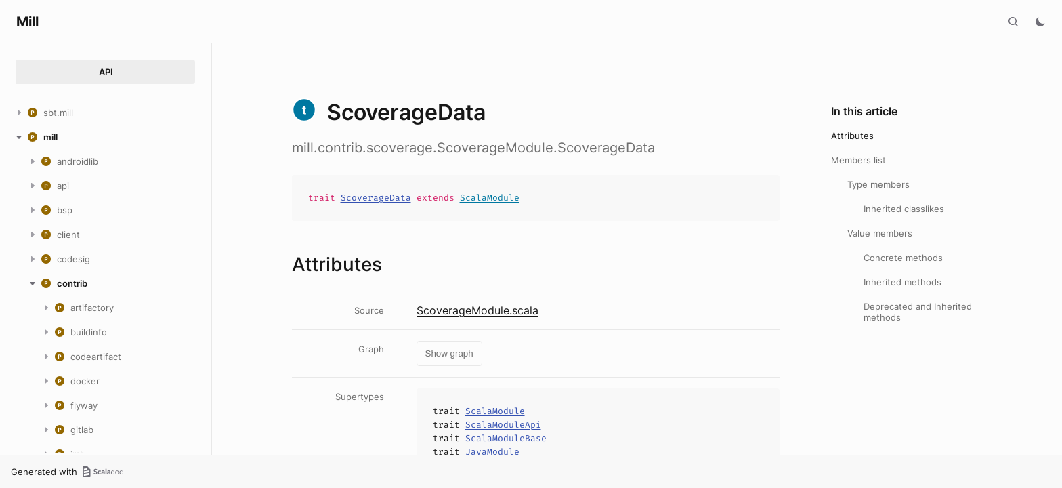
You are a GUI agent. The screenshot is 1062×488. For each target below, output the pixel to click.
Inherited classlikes (904, 208)
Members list (858, 160)
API (106, 71)
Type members (878, 184)
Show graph (449, 353)
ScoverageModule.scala (477, 310)
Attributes (852, 135)
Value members (879, 233)
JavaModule (492, 452)
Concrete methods (903, 257)
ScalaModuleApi (503, 424)
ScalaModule (489, 197)
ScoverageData (376, 197)
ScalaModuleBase (506, 438)
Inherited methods (902, 282)
